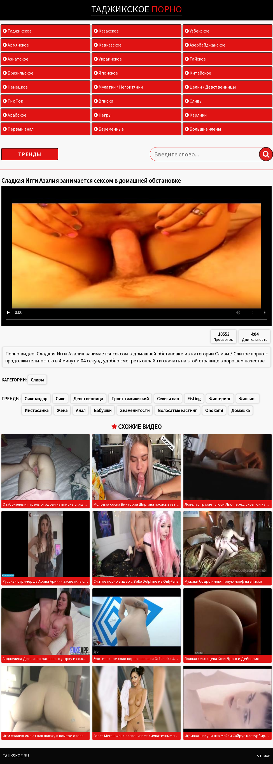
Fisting (194, 398)
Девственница (88, 398)
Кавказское (108, 45)
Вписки (103, 101)
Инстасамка (36, 410)
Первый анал (18, 129)
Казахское (106, 31)
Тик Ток (13, 101)
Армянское (16, 45)
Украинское (108, 59)
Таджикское (136, 9)
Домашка (240, 410)
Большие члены (203, 129)
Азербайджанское (205, 45)
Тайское (195, 59)
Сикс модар (36, 398)
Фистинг (247, 398)
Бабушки (102, 410)
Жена (62, 410)
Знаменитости (135, 410)
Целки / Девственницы (210, 87)
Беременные (109, 129)
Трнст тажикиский (130, 398)
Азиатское (15, 59)
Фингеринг (220, 398)
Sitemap (263, 756)
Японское (106, 73)
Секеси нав (168, 398)
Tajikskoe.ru (16, 755)
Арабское (14, 115)
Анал (80, 410)
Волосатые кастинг (177, 410)
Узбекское (197, 31)
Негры (102, 115)
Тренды (29, 154)
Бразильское (18, 73)
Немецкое (15, 87)
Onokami (214, 410)
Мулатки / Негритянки (118, 87)
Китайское (198, 73)
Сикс (60, 398)
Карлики (196, 115)
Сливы (193, 101)
